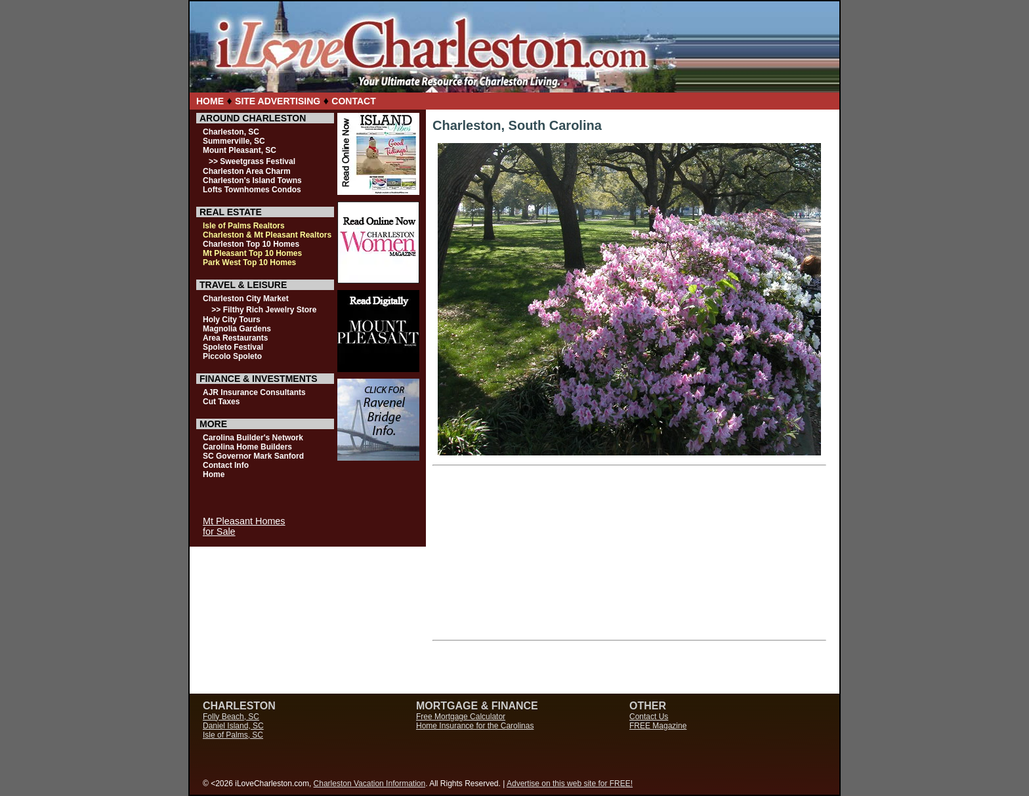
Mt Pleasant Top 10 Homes (252, 253)
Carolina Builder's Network (253, 437)
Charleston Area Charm (247, 171)
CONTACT (353, 101)
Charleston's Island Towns (252, 180)
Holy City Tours (232, 319)
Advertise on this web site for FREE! (570, 783)
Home (213, 474)
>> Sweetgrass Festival (252, 161)
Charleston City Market (246, 298)
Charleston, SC (231, 131)
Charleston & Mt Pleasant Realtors (267, 235)
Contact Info (226, 465)
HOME (210, 101)
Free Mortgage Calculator (460, 716)
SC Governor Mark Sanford (253, 456)
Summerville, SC (234, 141)
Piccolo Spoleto (232, 356)
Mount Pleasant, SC (239, 150)
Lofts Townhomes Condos (252, 189)
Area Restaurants (235, 338)
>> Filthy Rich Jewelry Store (263, 309)
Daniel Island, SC (233, 725)
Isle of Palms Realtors (244, 225)
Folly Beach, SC (231, 716)
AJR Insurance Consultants (254, 392)
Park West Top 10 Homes (249, 262)
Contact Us (648, 716)
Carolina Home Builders (247, 446)
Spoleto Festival (233, 347)
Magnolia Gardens (237, 328)
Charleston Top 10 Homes (251, 244)
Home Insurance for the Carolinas (475, 725)
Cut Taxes (221, 401)
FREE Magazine (657, 725)
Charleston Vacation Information (370, 783)
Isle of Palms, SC (233, 735)
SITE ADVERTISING (277, 101)
